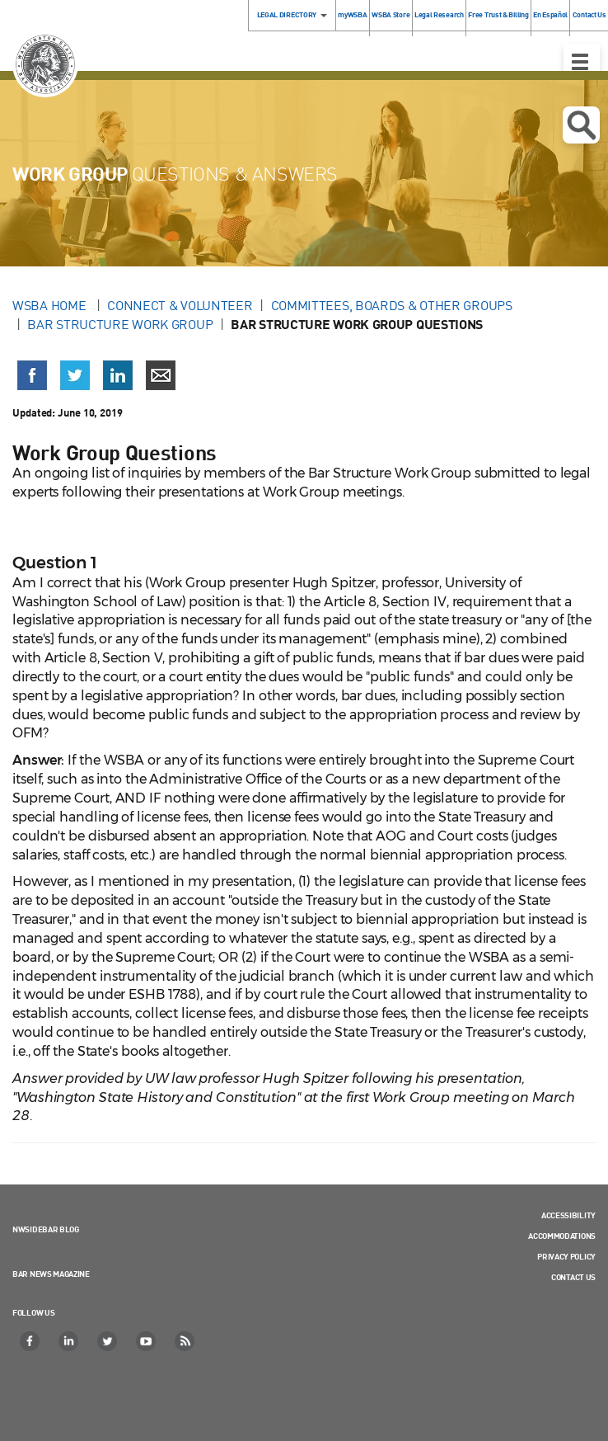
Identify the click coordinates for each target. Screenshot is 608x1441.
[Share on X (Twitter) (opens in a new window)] (75, 375)
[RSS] (185, 1341)
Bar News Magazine (51, 1274)
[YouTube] (147, 1341)
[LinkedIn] (69, 1341)
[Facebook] (30, 1341)
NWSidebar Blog (45, 1229)
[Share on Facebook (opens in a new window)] (32, 375)
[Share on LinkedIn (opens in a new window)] (118, 375)
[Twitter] (108, 1341)
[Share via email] (161, 375)
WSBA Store (390, 14)
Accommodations (562, 1236)
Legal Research (439, 14)
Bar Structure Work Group (120, 324)
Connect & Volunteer (179, 305)
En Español (550, 14)
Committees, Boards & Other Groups (391, 305)
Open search (581, 125)
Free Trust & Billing (498, 14)
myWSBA (352, 14)
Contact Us (573, 1277)
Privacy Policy (566, 1256)
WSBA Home (50, 305)
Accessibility (568, 1215)
